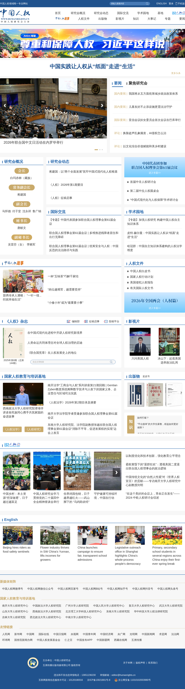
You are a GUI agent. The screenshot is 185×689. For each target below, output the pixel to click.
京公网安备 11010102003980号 (133, 680)
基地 (160, 13)
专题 (168, 18)
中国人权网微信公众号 (40, 588)
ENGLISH (162, 3)
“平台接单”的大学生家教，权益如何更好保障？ (157, 429)
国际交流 (123, 13)
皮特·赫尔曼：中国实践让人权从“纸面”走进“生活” (153, 235)
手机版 (181, 3)
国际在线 (44, 634)
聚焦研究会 (138, 83)
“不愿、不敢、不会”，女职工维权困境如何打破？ (157, 419)
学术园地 (143, 13)
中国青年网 (89, 634)
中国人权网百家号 (68, 588)
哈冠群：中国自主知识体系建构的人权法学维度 (154, 248)
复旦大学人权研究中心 (142, 605)
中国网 (30, 634)
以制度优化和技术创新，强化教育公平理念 (153, 455)
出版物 (102, 18)
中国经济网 (106, 634)
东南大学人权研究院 (118, 611)
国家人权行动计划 (141, 276)
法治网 (175, 634)
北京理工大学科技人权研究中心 (83, 611)
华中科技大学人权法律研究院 (151, 611)
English (11, 519)
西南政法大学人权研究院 (47, 611)
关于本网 (128, 663)
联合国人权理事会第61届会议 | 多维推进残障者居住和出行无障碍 (83, 235)
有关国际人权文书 (141, 288)
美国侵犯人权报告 (141, 282)
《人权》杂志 (16, 321)
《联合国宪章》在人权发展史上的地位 (52, 352)
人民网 (6, 634)
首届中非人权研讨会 (143, 181)
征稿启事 (94, 321)
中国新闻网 (148, 634)
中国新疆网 (103, 640)
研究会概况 (78, 13)
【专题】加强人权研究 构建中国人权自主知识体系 (153, 221)
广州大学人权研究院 (77, 605)
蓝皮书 (146, 376)
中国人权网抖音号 (142, 588)
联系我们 (153, 663)
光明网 (133, 634)
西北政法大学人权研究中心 (45, 617)
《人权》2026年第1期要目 (66, 184)
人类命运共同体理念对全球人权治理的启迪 (54, 342)
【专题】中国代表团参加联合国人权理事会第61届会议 (82, 221)
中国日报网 (59, 634)
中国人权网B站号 (93, 588)
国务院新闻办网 (23, 640)
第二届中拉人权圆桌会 (144, 190)
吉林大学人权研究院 (14, 617)
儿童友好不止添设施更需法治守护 (150, 106)
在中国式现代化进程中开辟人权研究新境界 (54, 332)
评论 (117, 133)
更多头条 (176, 73)
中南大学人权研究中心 (78, 617)
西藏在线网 (120, 640)
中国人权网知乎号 (117, 588)
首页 (58, 13)
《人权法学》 (12, 429)
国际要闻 (120, 120)
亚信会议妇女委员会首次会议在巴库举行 (155, 120)
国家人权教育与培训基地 (25, 376)
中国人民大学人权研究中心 (108, 605)
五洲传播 (136, 640)
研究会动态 (101, 13)
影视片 (120, 18)
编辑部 (76, 321)
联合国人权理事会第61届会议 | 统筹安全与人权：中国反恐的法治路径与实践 (83, 248)
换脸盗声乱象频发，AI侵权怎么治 (144, 133)
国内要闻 (120, 93)
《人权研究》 (34, 429)
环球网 (6, 640)
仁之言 (68, 640)
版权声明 (140, 663)
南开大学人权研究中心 (15, 605)
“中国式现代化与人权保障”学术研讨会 (154, 199)
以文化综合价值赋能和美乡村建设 (144, 146)
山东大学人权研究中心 (15, 611)
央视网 (74, 634)
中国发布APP (84, 640)
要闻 (182, 18)
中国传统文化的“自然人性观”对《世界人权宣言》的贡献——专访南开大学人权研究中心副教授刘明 (153, 481)
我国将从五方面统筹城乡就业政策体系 (153, 93)
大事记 (151, 18)
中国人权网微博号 (12, 588)
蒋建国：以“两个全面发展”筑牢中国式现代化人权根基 (83, 171)
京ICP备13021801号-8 (98, 680)
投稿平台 (114, 321)
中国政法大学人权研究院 (47, 605)
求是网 (163, 634)
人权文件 (84, 18)
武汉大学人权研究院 (171, 605)
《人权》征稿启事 (60, 197)
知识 (136, 18)
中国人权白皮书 (140, 271)
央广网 (121, 634)
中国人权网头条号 (167, 588)
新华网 (18, 634)
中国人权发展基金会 (48, 640)
